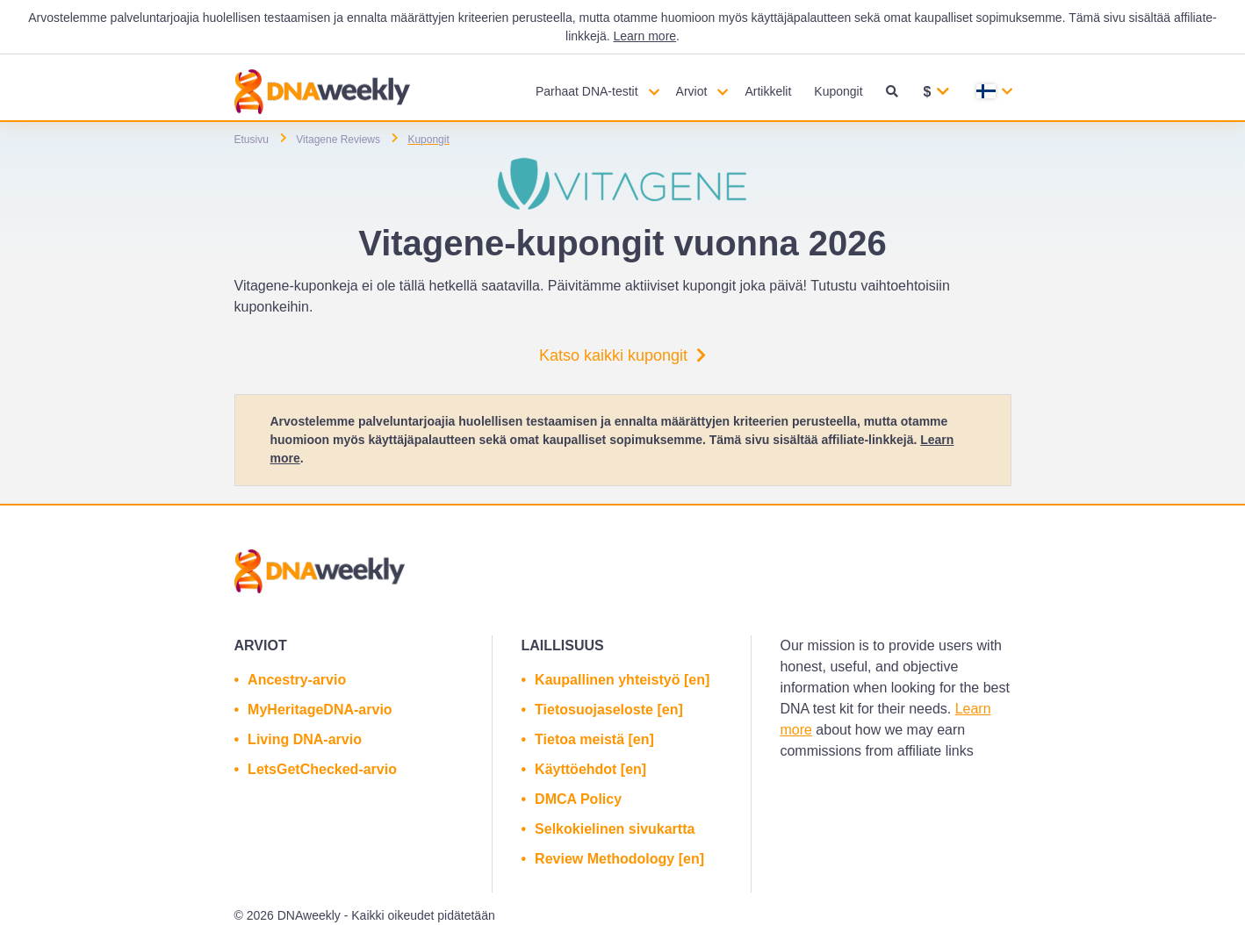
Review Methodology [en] (619, 858)
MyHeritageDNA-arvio (320, 709)
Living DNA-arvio (305, 739)
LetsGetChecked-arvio (322, 769)
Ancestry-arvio (297, 679)
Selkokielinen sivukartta (614, 828)
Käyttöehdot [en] (590, 769)
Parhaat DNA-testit (587, 91)
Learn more (644, 36)
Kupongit (838, 91)
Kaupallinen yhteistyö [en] (622, 679)
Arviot (692, 91)
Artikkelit (768, 91)
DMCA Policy (578, 799)
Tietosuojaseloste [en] (609, 709)
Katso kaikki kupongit (622, 355)
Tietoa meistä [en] (594, 739)
